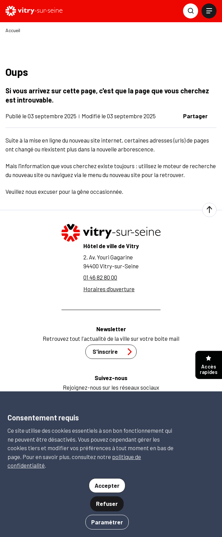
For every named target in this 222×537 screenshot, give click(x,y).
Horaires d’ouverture (109, 288)
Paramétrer (107, 522)
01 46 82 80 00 (100, 277)
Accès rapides (209, 365)
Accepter (107, 485)
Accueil (12, 30)
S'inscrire (114, 352)
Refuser (107, 503)
